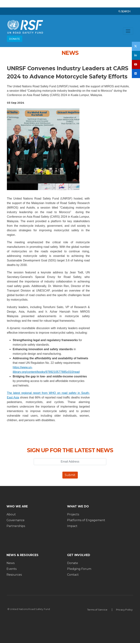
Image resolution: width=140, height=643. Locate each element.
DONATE (14, 38)
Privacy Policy (124, 609)
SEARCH (125, 11)
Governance (15, 520)
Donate (72, 563)
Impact (72, 526)
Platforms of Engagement (86, 520)
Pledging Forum (79, 569)
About (11, 514)
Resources (14, 574)
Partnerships (16, 526)
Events (12, 569)
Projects (73, 514)
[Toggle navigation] (128, 31)
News (11, 563)
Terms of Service (97, 609)
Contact (73, 574)
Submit (70, 475)
